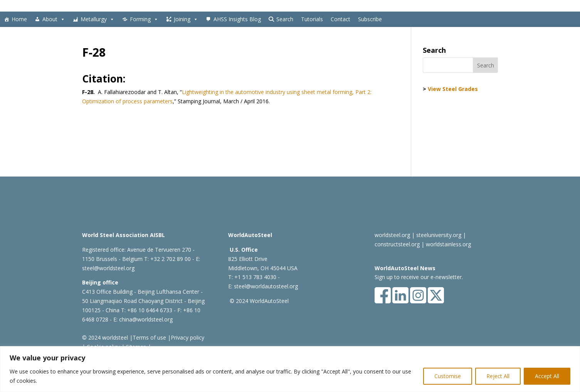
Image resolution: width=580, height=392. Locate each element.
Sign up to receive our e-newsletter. (419, 277)
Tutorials (312, 19)
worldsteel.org (392, 235)
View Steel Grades (453, 89)
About (53, 19)
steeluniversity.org (438, 235)
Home (19, 19)
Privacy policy (187, 337)
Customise (447, 376)
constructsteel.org (397, 244)
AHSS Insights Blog (237, 19)
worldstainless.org (448, 244)
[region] (290, 369)
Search (284, 19)
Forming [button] (144, 19)
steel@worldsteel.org (108, 268)
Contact (340, 19)
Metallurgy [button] (97, 19)
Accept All (547, 376)
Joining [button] (186, 19)
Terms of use (149, 337)
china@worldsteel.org (146, 319)
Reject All (497, 376)
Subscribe (370, 19)
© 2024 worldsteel (105, 337)
